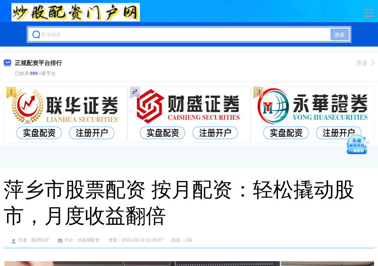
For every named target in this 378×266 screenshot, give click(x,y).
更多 (365, 63)
